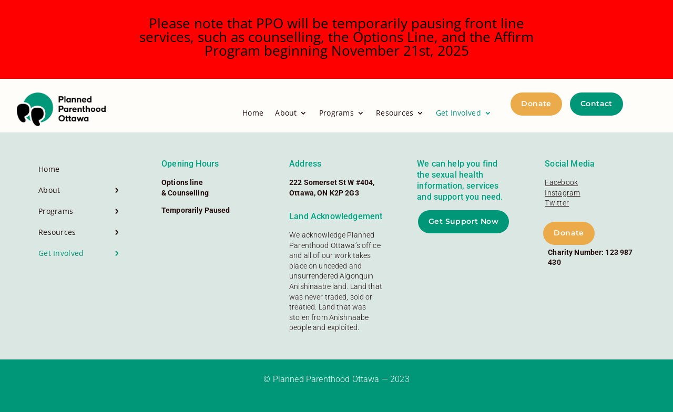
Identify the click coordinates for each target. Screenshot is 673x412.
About (286, 113)
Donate (536, 103)
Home (252, 113)
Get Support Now (463, 221)
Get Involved (458, 113)
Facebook (561, 182)
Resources (395, 113)
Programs (336, 113)
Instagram (562, 193)
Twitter (557, 203)
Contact (596, 103)
